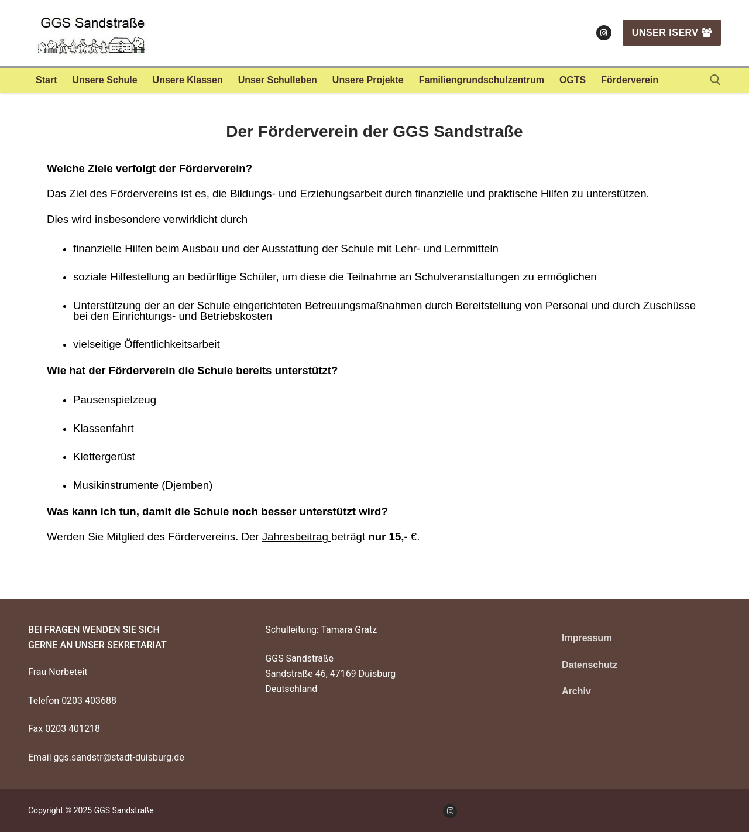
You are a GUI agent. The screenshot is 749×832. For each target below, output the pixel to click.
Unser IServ (672, 32)
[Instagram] (603, 32)
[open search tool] (715, 79)
